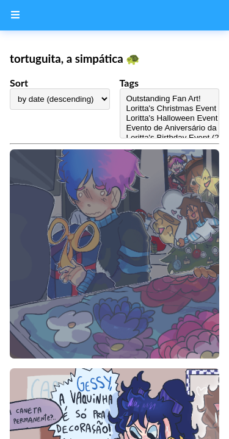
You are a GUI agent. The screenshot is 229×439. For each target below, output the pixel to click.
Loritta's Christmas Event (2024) (169, 108)
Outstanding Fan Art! (169, 99)
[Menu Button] (15, 15)
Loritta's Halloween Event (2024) (169, 118)
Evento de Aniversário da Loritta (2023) (169, 128)
